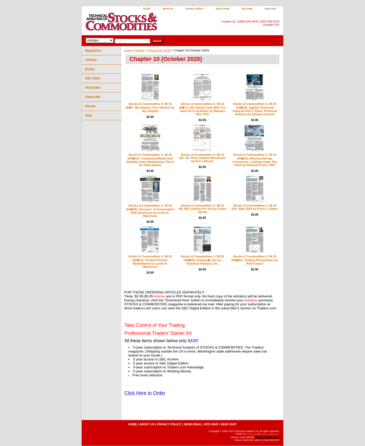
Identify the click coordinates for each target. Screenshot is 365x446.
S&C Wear (93, 78)
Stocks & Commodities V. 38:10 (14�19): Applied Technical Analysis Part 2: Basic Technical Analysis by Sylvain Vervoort (254, 109)
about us (168, 8)
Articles (140, 50)
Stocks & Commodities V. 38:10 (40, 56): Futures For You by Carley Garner (202, 208)
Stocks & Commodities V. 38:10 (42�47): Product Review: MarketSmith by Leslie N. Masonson (150, 261)
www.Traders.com (267, 437)
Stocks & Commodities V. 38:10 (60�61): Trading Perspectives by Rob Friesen (254, 260)
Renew (90, 106)
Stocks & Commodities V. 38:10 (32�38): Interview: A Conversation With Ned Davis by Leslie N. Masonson (150, 210)
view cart (270, 8)
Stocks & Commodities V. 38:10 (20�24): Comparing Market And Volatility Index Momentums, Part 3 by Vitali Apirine (150, 160)
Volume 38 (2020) (159, 50)
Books (90, 69)
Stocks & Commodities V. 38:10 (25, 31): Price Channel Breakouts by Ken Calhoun (202, 158)
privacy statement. (269, 433)
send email (222, 8)
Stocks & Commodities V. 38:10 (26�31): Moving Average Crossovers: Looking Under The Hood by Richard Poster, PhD (254, 160)
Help (88, 115)
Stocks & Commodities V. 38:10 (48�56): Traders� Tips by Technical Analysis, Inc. (202, 260)
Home (128, 50)
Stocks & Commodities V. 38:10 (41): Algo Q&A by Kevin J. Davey (255, 207)
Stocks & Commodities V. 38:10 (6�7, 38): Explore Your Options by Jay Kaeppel (150, 107)
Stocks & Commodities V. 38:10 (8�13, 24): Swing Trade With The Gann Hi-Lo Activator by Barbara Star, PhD (202, 109)
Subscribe (93, 97)
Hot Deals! (93, 88)
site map (247, 8)
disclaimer (251, 433)
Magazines (93, 50)
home (146, 8)
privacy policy (194, 8)
